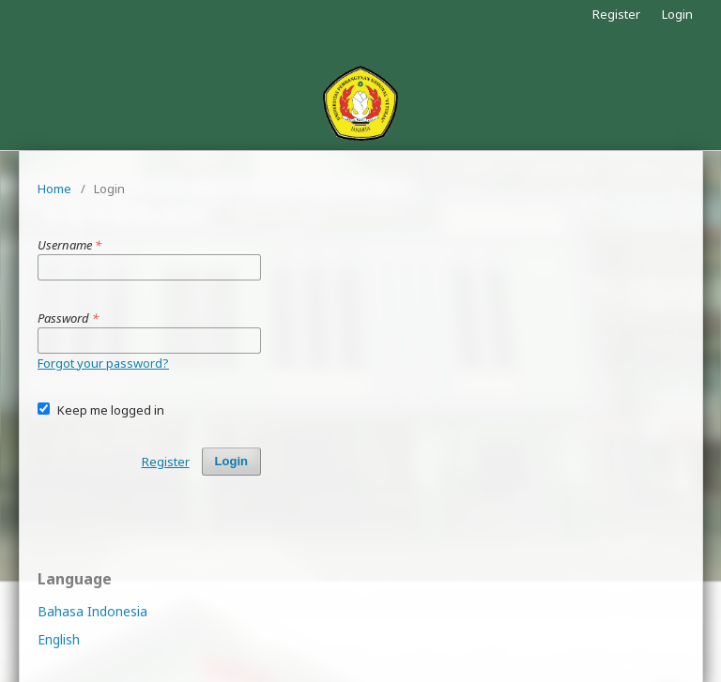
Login (677, 14)
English (59, 639)
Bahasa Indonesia (92, 611)
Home (54, 188)
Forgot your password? (103, 363)
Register (616, 14)
